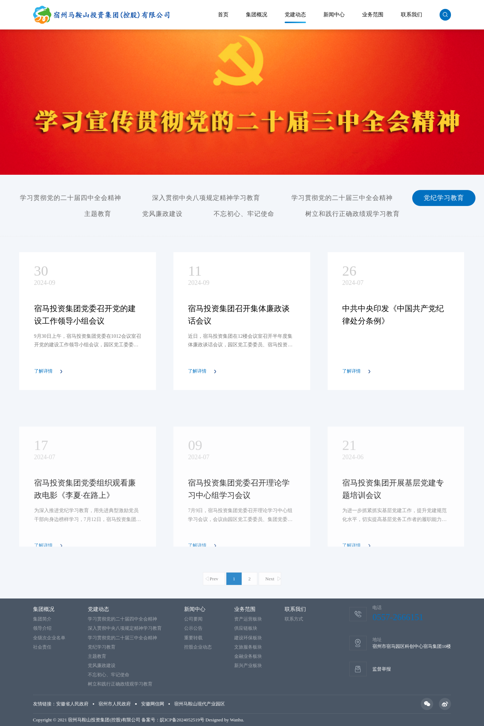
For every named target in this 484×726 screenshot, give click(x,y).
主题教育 (97, 216)
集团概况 (256, 14)
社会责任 (42, 647)
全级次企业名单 (49, 637)
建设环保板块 (248, 637)
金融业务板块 (248, 656)
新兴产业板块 (248, 665)
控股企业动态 (198, 647)
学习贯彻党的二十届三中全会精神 (342, 200)
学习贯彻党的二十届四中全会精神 (70, 200)
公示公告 (193, 628)
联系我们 (411, 14)
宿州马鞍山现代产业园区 (199, 703)
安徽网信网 (152, 703)
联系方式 (294, 619)
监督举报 (381, 669)
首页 (223, 14)
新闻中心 (334, 14)
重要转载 (193, 637)
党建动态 (295, 14)
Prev (214, 595)
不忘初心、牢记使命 (244, 216)
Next (269, 595)
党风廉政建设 (162, 216)
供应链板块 (245, 628)
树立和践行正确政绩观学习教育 (352, 216)
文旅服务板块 (248, 647)
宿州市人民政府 (114, 703)
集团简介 (42, 619)
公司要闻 (193, 619)
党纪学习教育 (444, 200)
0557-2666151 (397, 617)
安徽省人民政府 (72, 703)
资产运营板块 (248, 619)
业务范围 (372, 14)
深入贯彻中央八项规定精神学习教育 (206, 200)
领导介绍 (42, 628)
